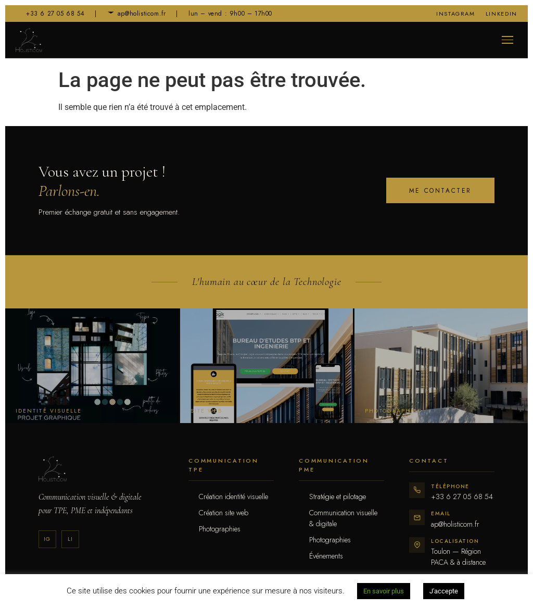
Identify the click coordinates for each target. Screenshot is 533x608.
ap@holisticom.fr (136, 13)
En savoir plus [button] (383, 591)
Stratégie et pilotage (337, 496)
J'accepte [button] (443, 591)
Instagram (455, 13)
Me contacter (440, 190)
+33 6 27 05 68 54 (50, 13)
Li (70, 539)
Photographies (219, 529)
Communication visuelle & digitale (343, 518)
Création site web (223, 512)
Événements (326, 556)
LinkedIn (501, 13)
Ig (47, 539)
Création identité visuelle (233, 496)
